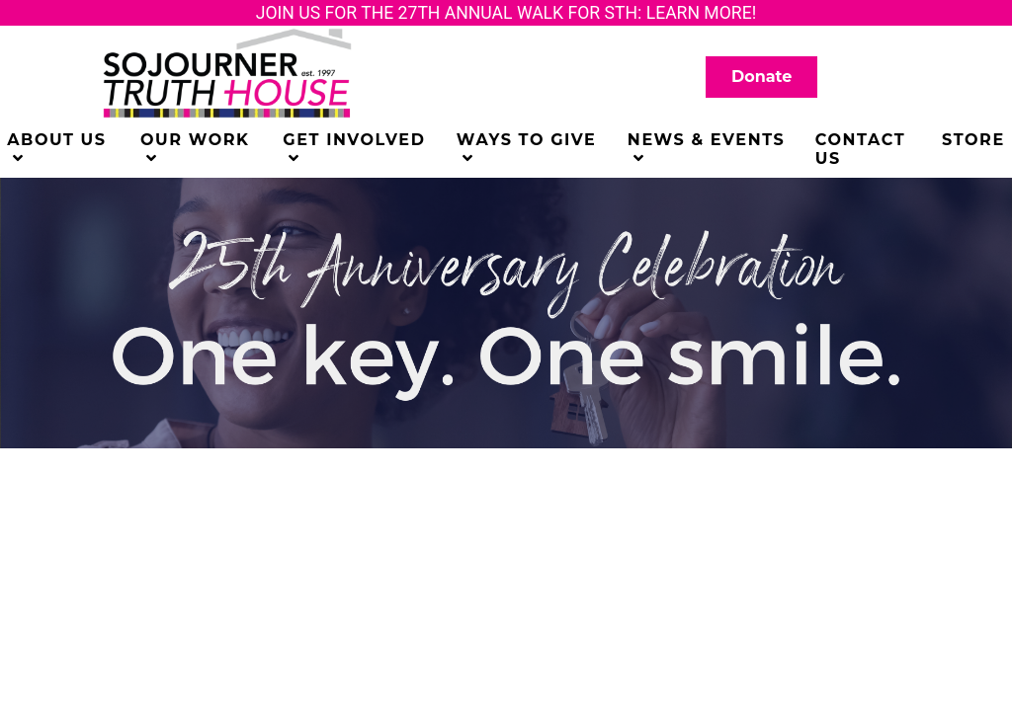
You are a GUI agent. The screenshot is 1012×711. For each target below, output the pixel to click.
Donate (761, 76)
